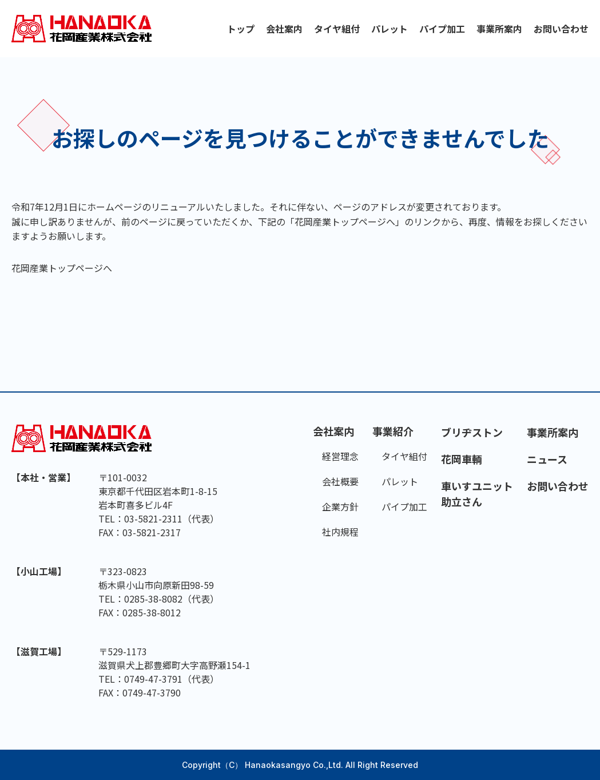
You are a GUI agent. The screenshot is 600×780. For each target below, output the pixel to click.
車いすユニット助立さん (477, 493)
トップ (241, 28)
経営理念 (340, 456)
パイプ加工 (442, 28)
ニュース (547, 459)
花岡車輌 (461, 459)
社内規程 (340, 532)
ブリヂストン (472, 432)
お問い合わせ (561, 28)
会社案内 (284, 28)
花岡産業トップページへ (61, 268)
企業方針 (340, 506)
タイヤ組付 (337, 28)
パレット (389, 28)
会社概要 (340, 481)
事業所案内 (499, 28)
